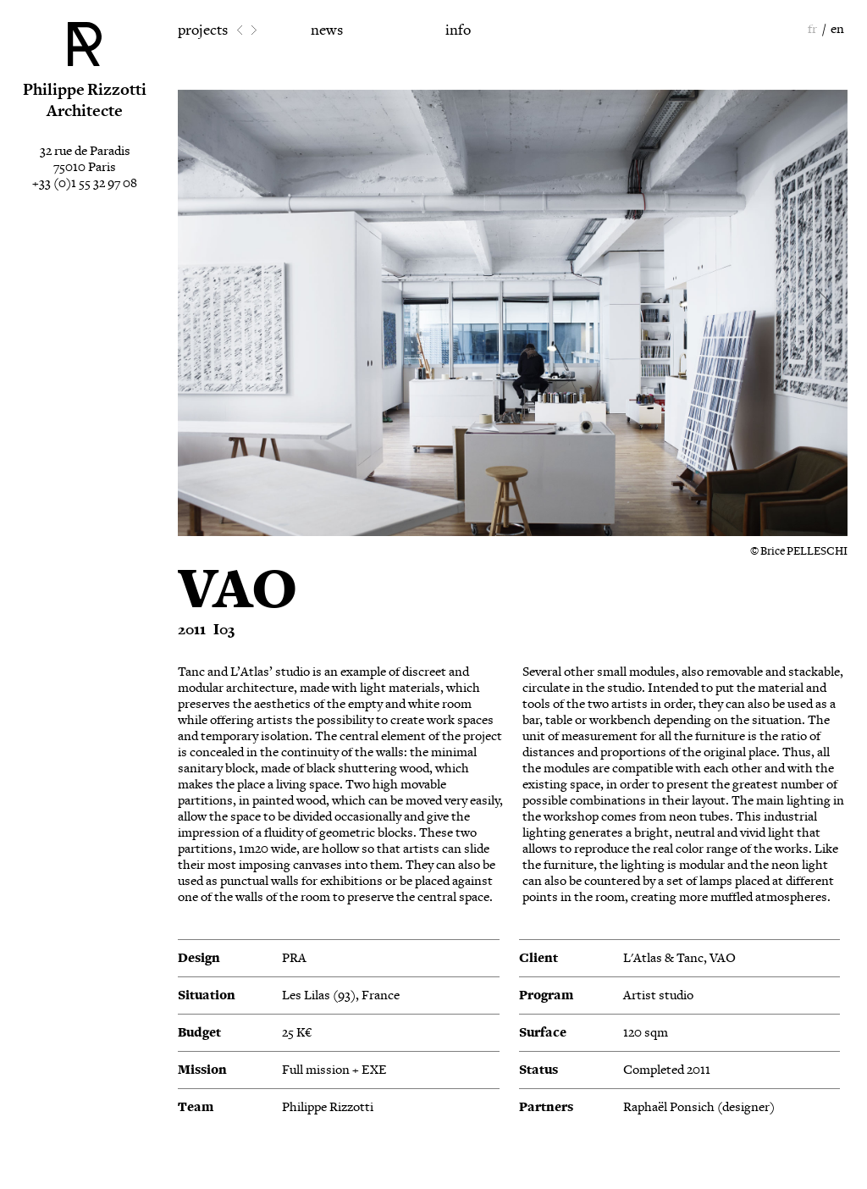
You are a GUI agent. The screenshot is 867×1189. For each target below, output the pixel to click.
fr (812, 29)
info (458, 30)
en (837, 29)
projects (203, 30)
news (327, 30)
